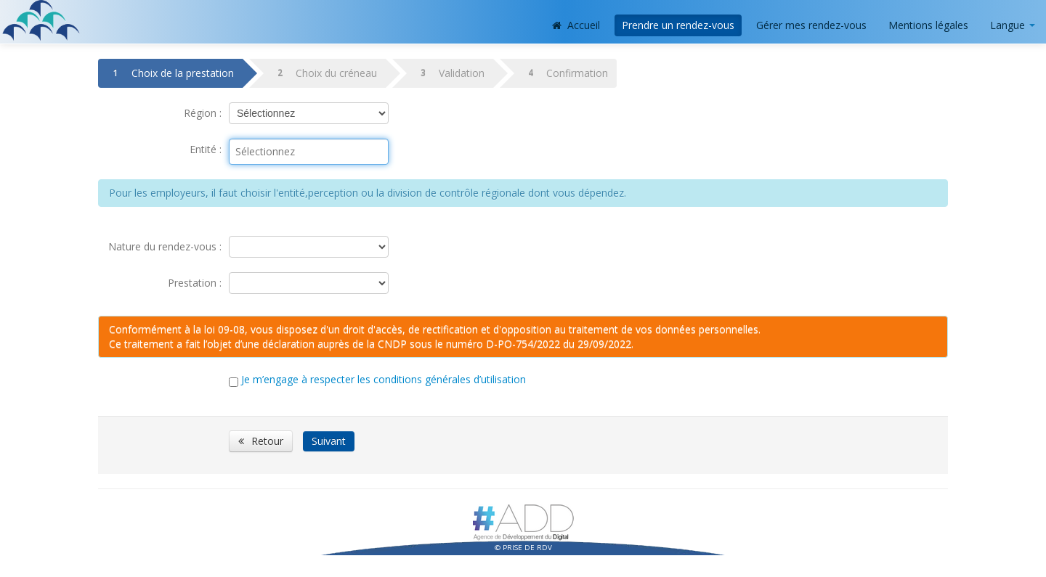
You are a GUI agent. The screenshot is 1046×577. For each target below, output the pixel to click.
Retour (260, 441)
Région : (203, 113)
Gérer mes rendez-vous (811, 25)
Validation (449, 73)
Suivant (329, 441)
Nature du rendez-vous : (165, 246)
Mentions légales (928, 25)
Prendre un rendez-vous (678, 25)
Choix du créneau (324, 73)
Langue (1012, 25)
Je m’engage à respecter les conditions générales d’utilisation (385, 379)
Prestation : (195, 283)
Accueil (576, 25)
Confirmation (565, 73)
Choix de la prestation (170, 73)
